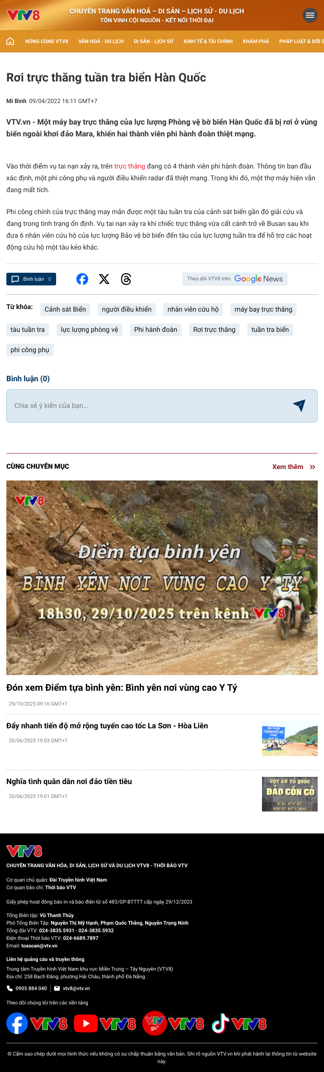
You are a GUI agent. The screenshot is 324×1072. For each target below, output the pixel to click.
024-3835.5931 (57, 931)
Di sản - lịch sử (153, 41)
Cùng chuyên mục (37, 466)
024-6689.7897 (80, 938)
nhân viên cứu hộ (193, 309)
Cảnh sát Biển (65, 309)
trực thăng (129, 166)
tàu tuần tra (28, 330)
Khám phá (256, 41)
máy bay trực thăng (263, 309)
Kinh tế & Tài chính (208, 41)
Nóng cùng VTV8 (46, 41)
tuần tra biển (270, 330)
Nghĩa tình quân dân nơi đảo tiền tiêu (69, 781)
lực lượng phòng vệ (89, 330)
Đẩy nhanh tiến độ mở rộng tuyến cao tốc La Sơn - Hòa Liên (107, 726)
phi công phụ (30, 350)
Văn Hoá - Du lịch (101, 41)
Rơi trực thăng (214, 330)
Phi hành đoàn (155, 330)
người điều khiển (127, 309)
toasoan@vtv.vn (39, 946)
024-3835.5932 (96, 931)
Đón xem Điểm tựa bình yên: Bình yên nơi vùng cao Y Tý (121, 688)
